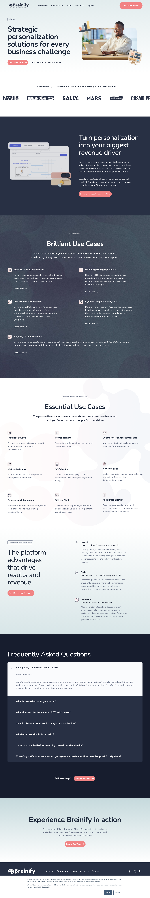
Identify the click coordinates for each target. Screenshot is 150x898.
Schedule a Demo (83, 778)
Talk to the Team (130, 5)
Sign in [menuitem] (95, 871)
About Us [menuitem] (84, 871)
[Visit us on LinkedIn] (140, 871)
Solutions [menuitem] (49, 871)
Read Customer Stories (19, 593)
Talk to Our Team (73, 844)
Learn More (19, 288)
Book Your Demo (16, 62)
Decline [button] (117, 892)
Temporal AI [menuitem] (63, 871)
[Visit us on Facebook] (130, 871)
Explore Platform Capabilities (44, 62)
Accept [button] (108, 892)
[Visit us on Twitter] (135, 871)
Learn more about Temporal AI (94, 194)
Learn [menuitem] (74, 871)
